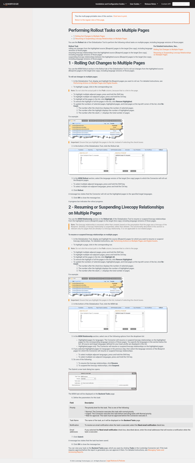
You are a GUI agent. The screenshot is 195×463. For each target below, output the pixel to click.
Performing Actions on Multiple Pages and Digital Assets (95, 83)
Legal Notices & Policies (115, 461)
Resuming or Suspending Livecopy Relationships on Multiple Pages (101, 39)
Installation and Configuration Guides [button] (110, 4)
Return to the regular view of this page (89, 20)
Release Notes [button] (150, 4)
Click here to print (120, 16)
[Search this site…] (181, 4)
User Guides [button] (135, 4)
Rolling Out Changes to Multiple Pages (90, 36)
